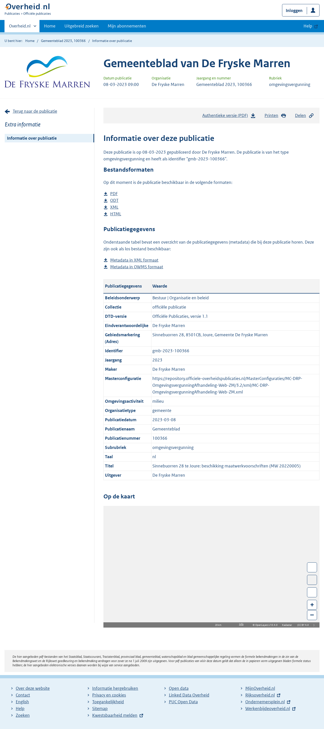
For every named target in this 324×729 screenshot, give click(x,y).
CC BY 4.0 (304, 625)
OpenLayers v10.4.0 (267, 625)
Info (241, 624)
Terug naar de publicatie (35, 111)
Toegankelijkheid (108, 702)
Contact (23, 695)
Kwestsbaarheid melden (114, 715)
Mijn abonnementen (127, 26)
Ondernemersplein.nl (265, 702)
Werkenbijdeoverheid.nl (267, 708)
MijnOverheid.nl (260, 688)
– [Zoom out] (312, 614)
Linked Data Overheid (189, 695)
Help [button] (308, 26)
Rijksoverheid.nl (260, 695)
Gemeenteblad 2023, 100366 (63, 40)
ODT (114, 200)
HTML (115, 214)
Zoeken (23, 715)
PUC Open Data (183, 702)
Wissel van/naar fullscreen (312, 567)
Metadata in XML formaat (134, 260)
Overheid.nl (19, 27)
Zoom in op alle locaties (312, 592)
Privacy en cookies (109, 695)
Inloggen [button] (294, 10)
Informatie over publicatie (32, 138)
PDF (114, 193)
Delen (304, 115)
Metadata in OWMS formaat (136, 267)
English (22, 702)
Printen (275, 115)
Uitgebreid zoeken (81, 26)
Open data (179, 688)
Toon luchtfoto (312, 580)
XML (114, 207)
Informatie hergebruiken (115, 688)
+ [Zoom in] (312, 604)
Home (49, 26)
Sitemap (100, 708)
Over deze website (33, 688)
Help (20, 708)
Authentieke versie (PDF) (229, 116)
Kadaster (288, 625)
